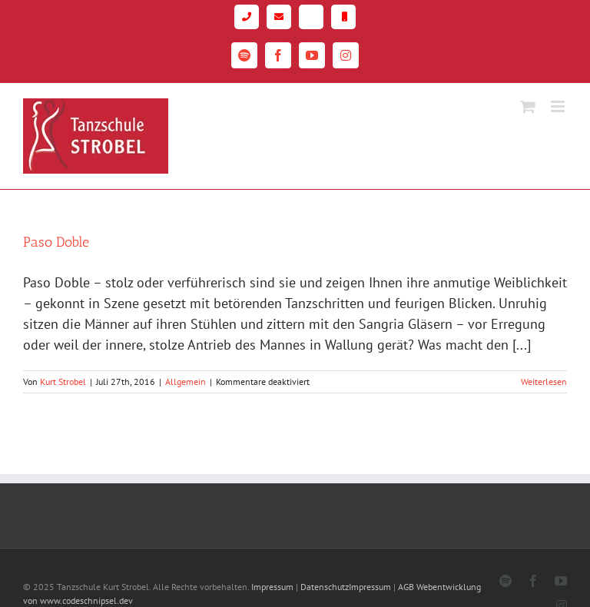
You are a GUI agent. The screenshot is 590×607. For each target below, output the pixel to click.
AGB (406, 586)
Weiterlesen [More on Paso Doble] (544, 381)
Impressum (272, 586)
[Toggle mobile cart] (527, 106)
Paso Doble (56, 242)
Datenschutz (324, 586)
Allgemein (185, 381)
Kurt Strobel (63, 381)
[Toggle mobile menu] (559, 106)
